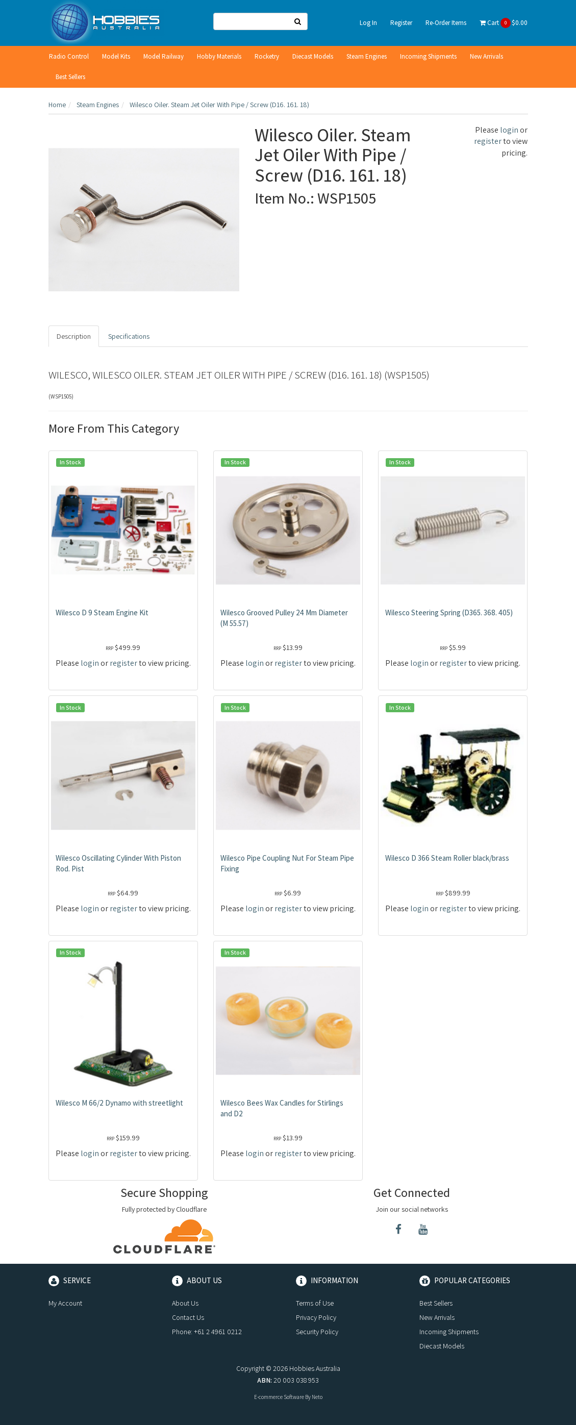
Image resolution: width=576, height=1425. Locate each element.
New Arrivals (486, 56)
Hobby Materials (219, 56)
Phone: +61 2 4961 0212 (207, 1331)
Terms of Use (315, 1303)
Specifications (128, 336)
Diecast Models (312, 56)
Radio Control (69, 56)
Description (74, 336)
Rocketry (267, 56)
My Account (65, 1303)
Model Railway (163, 56)
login (509, 129)
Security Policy (317, 1331)
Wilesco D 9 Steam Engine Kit (102, 612)
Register (401, 22)
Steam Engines (366, 56)
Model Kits (116, 56)
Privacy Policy (316, 1317)
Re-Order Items (445, 22)
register (488, 141)
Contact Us (188, 1317)
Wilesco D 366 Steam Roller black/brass (447, 858)
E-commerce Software (279, 1397)
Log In (368, 22)
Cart (504, 23)
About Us (185, 1303)
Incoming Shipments (428, 56)
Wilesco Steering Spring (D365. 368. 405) (449, 612)
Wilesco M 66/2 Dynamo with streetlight (119, 1103)
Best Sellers (70, 76)
